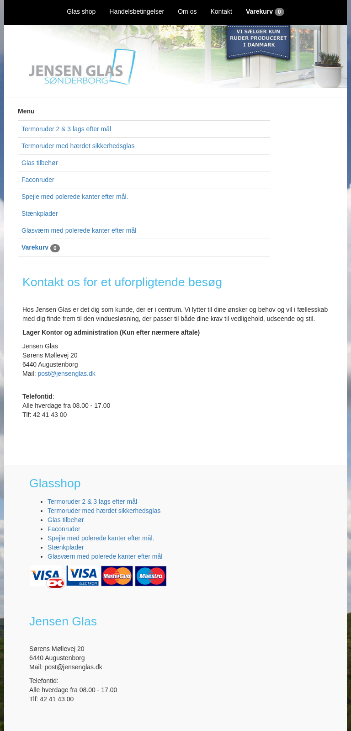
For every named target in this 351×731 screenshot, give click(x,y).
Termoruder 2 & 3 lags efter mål (66, 129)
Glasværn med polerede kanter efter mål (78, 230)
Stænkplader (39, 213)
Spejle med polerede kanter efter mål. (74, 196)
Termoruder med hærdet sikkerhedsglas (77, 145)
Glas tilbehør (39, 162)
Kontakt (221, 11)
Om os (187, 11)
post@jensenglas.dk (66, 373)
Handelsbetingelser (136, 11)
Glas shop (81, 11)
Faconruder (37, 179)
